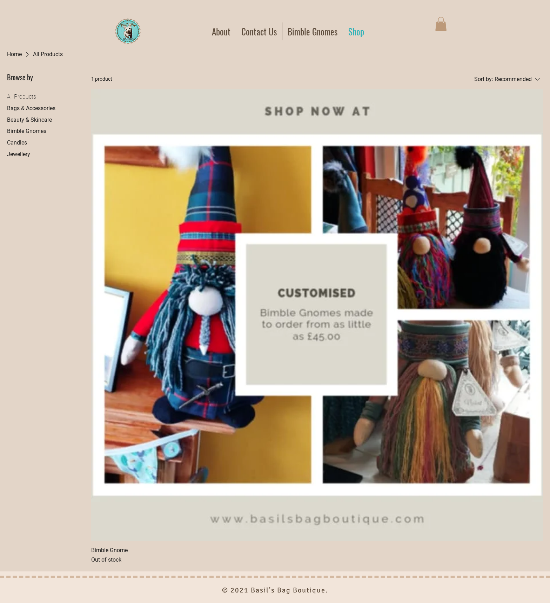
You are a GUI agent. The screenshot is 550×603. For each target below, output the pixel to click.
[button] (441, 24)
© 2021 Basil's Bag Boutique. (275, 590)
